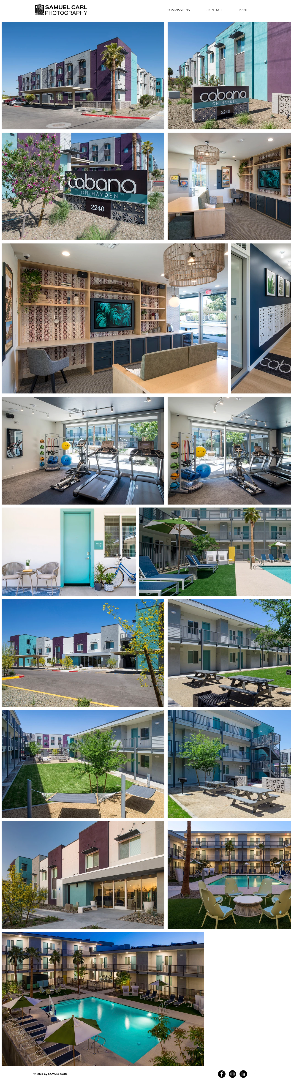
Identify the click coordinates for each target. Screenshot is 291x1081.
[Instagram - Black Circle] (232, 1074)
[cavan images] (254, 1074)
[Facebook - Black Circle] (222, 1074)
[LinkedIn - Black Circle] (243, 1074)
